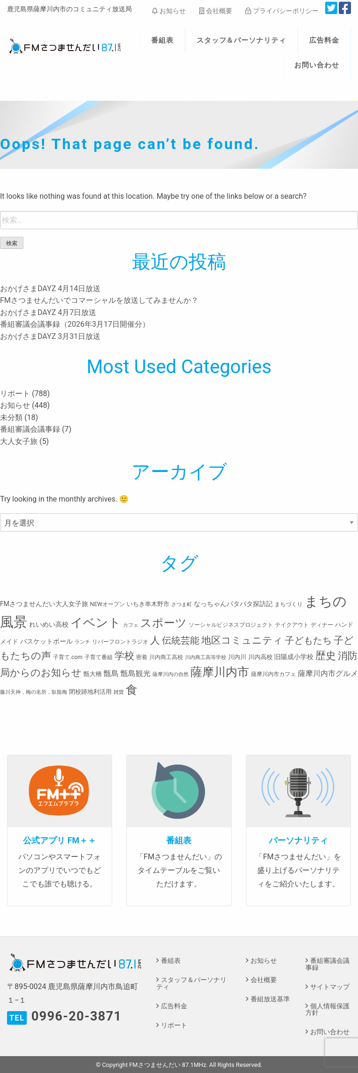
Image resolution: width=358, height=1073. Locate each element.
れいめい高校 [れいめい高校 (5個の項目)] (49, 624)
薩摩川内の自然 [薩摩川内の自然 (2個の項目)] (170, 674)
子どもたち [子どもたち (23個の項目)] (308, 640)
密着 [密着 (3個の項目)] (141, 657)
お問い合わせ (316, 65)
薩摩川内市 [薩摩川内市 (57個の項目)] (219, 672)
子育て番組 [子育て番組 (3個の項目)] (98, 657)
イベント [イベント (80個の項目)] (95, 622)
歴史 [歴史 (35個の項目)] (325, 655)
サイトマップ (330, 987)
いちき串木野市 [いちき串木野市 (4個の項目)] (148, 604)
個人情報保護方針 (327, 1009)
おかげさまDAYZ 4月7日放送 (48, 312)
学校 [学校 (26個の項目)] (124, 655)
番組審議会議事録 (30, 429)
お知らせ (168, 11)
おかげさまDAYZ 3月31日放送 (50, 336)
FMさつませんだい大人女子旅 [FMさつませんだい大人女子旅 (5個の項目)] (44, 604)
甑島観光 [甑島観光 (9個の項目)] (136, 673)
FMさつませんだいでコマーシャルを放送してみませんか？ (99, 300)
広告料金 (324, 40)
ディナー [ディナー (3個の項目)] (322, 625)
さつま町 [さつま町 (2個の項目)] (181, 604)
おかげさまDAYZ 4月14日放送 (50, 288)
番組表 (162, 40)
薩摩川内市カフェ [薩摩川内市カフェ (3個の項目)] (273, 674)
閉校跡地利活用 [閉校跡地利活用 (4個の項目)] (90, 691)
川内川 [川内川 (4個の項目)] (237, 656)
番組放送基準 (270, 999)
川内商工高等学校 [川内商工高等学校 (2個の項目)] (205, 657)
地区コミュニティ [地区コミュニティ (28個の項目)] (242, 640)
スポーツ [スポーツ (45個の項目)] (163, 623)
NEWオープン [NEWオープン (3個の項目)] (107, 604)
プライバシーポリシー (281, 11)
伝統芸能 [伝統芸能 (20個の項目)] (180, 640)
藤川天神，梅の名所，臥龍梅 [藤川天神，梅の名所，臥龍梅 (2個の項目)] (33, 692)
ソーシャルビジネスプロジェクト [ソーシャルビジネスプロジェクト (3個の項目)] (231, 625)
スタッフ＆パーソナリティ (242, 40)
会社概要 (215, 11)
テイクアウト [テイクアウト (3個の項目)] (292, 625)
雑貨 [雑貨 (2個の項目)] (119, 692)
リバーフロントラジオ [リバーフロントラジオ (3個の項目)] (120, 641)
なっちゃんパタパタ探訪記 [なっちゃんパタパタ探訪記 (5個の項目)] (233, 604)
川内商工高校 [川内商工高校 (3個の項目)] (166, 657)
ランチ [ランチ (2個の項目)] (82, 642)
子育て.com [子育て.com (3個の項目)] (68, 657)
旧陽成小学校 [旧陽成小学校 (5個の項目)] (293, 656)
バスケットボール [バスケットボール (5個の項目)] (46, 641)
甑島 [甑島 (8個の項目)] (111, 673)
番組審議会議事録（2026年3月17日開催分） (75, 324)
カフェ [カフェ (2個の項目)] (130, 625)
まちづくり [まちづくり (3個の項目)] (288, 604)
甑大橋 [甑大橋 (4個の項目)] (93, 673)
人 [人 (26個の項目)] (155, 640)
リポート (15, 393)
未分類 (11, 417)
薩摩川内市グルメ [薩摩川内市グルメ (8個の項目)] (328, 673)
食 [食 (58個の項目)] (131, 690)
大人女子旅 (19, 441)
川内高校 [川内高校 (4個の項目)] (260, 656)
